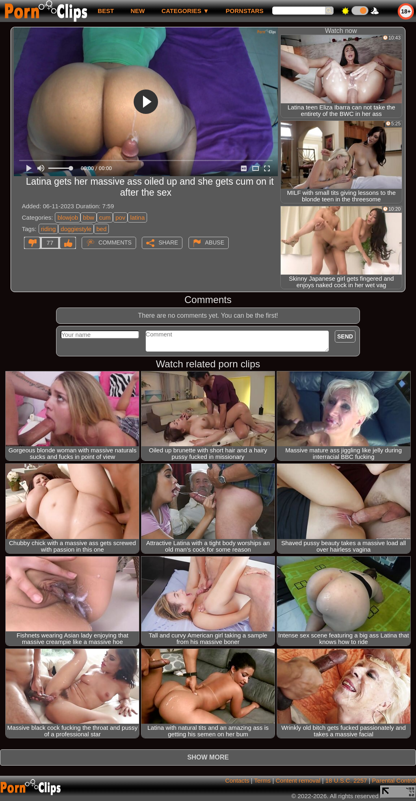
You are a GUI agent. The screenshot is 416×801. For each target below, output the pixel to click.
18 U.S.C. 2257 (346, 780)
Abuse (214, 242)
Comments (115, 242)
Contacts (237, 780)
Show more (208, 757)
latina (137, 217)
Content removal (297, 780)
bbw (88, 217)
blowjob (67, 217)
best (106, 10)
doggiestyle (76, 228)
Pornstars (245, 10)
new (137, 10)
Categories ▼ (185, 10)
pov (120, 217)
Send (345, 336)
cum (104, 217)
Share (168, 242)
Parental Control (394, 780)
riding (48, 228)
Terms (262, 780)
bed (101, 228)
